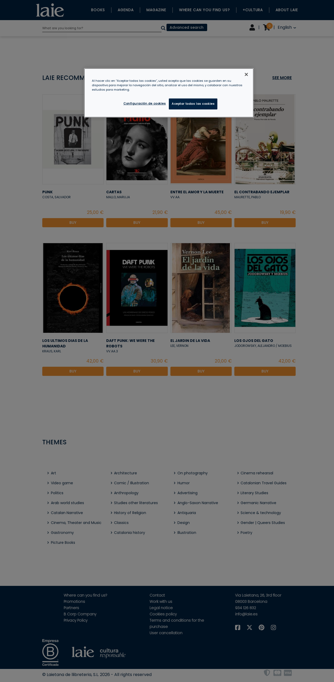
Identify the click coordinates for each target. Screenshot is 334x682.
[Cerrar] (246, 74)
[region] (169, 93)
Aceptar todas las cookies (193, 104)
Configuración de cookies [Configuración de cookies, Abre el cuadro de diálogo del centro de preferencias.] (144, 103)
